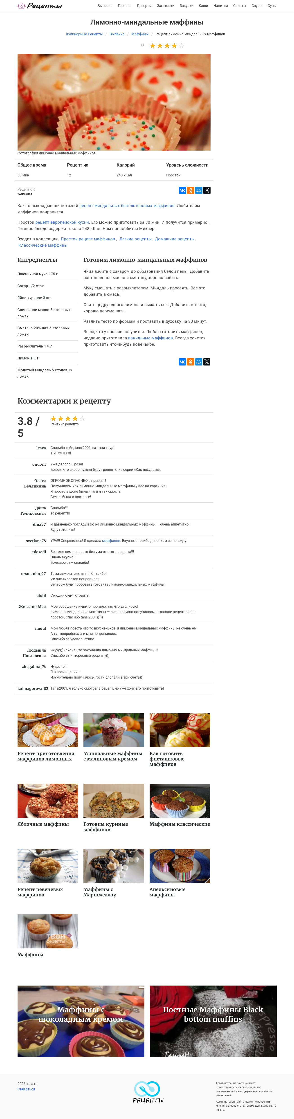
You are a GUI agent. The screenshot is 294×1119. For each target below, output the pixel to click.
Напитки (220, 6)
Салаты (239, 6)
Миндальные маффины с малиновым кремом (112, 756)
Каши (203, 6)
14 (142, 45)
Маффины (31, 954)
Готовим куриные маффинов (105, 826)
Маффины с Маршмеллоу (99, 892)
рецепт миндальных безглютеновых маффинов (127, 205)
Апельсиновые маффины (168, 892)
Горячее (124, 6)
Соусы (256, 6)
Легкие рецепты (135, 239)
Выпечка (105, 6)
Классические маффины (42, 245)
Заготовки (165, 6)
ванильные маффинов (150, 338)
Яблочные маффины (43, 824)
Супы (272, 6)
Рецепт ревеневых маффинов (40, 892)
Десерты (144, 6)
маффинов (111, 541)
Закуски (186, 6)
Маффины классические (180, 824)
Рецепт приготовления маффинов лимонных (46, 756)
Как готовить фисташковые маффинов (167, 759)
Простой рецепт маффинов (88, 239)
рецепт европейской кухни (62, 222)
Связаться (26, 1089)
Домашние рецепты (175, 239)
